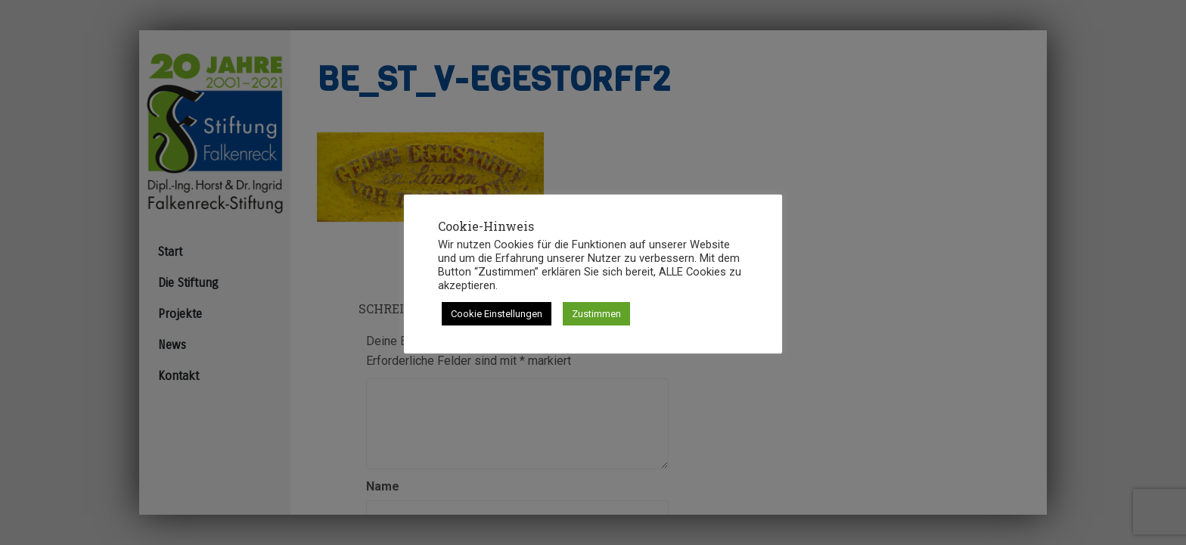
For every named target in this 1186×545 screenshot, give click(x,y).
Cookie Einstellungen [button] (496, 313)
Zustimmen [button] (596, 313)
